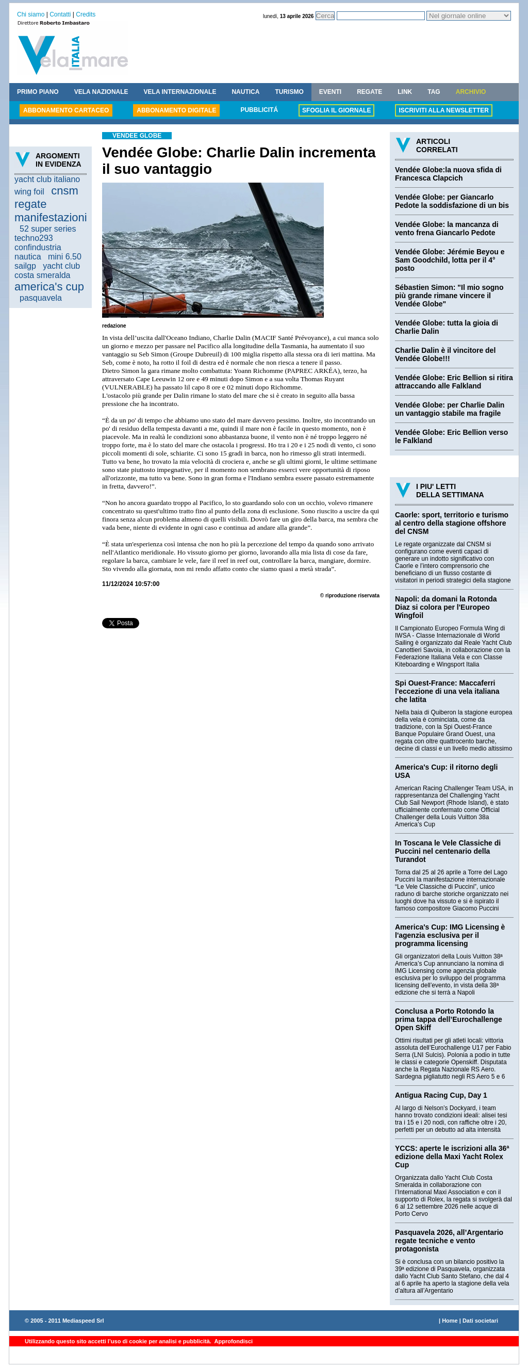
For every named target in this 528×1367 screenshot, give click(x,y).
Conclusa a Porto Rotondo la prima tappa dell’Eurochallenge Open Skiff (448, 1019)
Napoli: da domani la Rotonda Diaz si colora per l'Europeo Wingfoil (446, 607)
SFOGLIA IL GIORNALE (336, 110)
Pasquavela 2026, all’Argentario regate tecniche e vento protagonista (449, 1240)
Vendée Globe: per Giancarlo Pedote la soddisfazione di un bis (452, 201)
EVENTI (330, 91)
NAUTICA (245, 91)
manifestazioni (50, 217)
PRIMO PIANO (38, 91)
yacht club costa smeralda (47, 271)
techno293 (33, 238)
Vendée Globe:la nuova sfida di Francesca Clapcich (448, 174)
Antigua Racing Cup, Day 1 (441, 1095)
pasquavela (41, 298)
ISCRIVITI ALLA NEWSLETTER (443, 110)
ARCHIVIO (471, 91)
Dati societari (480, 1320)
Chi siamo (30, 14)
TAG (433, 91)
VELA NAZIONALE (101, 91)
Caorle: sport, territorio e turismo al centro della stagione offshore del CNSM (451, 523)
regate (30, 204)
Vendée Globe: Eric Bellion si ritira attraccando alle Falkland (454, 381)
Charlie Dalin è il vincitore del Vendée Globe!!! (445, 354)
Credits (85, 14)
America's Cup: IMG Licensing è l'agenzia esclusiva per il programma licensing (450, 935)
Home (450, 1320)
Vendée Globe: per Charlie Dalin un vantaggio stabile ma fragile (449, 409)
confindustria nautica (37, 252)
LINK (405, 91)
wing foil (29, 191)
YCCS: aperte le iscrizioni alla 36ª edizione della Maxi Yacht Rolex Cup (452, 1156)
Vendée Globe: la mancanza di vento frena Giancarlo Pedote (447, 228)
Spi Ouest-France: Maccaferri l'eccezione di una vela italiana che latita (447, 691)
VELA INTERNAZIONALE (180, 91)
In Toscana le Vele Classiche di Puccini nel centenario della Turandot (448, 851)
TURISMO (289, 91)
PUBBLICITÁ (259, 109)
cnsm (64, 190)
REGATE (369, 91)
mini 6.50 (64, 256)
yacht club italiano (47, 179)
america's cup (49, 286)
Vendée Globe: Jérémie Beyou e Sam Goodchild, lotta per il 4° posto (449, 260)
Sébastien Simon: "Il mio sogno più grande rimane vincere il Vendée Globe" (449, 295)
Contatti (60, 14)
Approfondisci (233, 1341)
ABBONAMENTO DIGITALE (176, 110)
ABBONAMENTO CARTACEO (66, 110)
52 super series (48, 228)
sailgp (25, 266)
